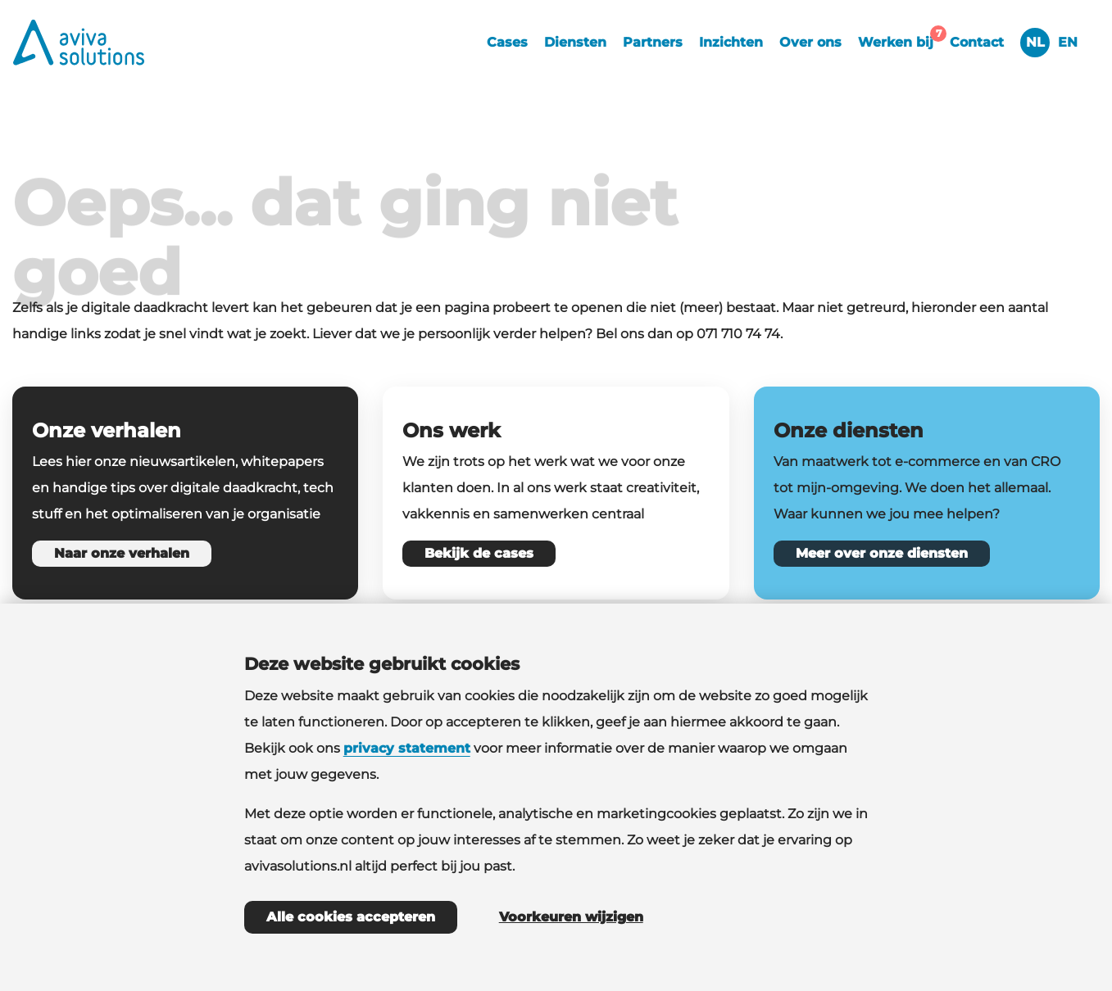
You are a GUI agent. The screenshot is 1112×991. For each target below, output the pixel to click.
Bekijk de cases (478, 553)
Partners (653, 42)
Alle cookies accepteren (350, 917)
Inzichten (731, 42)
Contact (977, 42)
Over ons (810, 42)
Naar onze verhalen (121, 553)
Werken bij (900, 40)
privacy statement (406, 748)
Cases (507, 42)
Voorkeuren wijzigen (571, 917)
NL (1035, 42)
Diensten (575, 42)
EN (1068, 42)
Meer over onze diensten (882, 553)
